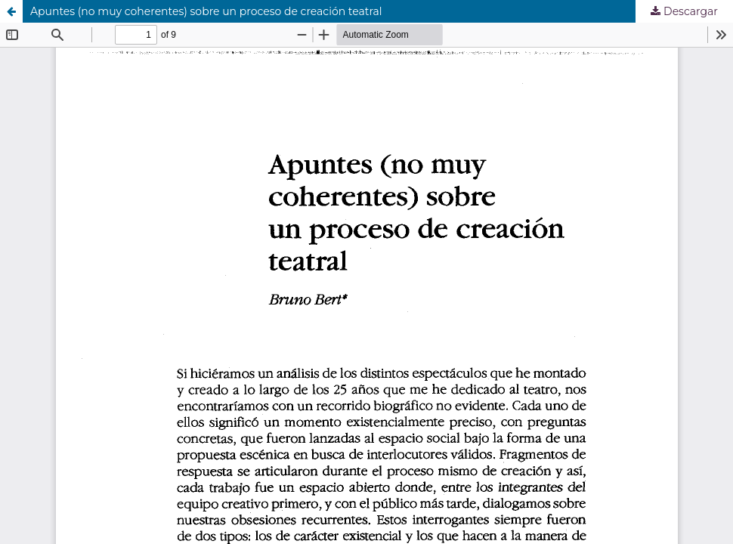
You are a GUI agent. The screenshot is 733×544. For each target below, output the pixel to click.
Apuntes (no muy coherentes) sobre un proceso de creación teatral (206, 11)
